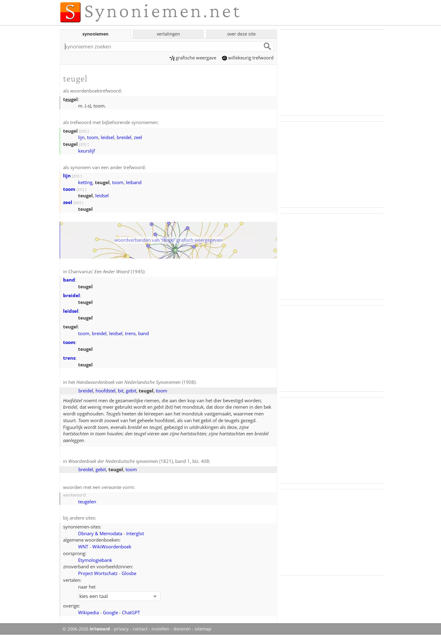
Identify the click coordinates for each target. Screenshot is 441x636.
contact (140, 629)
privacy (121, 629)
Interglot (135, 533)
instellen (160, 629)
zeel (138, 137)
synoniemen (95, 34)
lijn (81, 137)
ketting (85, 182)
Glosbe (129, 573)
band (69, 280)
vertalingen (168, 34)
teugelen (87, 501)
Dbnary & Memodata (100, 533)
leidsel (107, 137)
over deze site (241, 34)
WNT (83, 546)
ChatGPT (131, 612)
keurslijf (86, 151)
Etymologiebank (95, 560)
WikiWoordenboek (111, 546)
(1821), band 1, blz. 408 (138, 461)
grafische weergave (193, 58)
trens (130, 333)
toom (92, 137)
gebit (131, 391)
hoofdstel (105, 391)
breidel (124, 137)
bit (120, 391)
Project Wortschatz (98, 573)
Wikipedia (88, 612)
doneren (182, 629)
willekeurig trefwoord (247, 58)
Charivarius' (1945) (106, 271)
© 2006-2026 (86, 629)
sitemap (203, 629)
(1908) (135, 382)
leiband (133, 182)
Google (110, 612)
